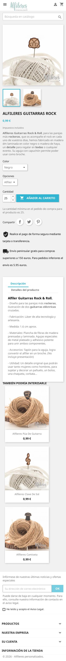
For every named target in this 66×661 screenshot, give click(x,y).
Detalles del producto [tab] (25, 290)
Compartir (19, 221)
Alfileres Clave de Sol (27, 494)
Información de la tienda (22, 651)
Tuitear (29, 221)
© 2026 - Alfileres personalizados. (23, 656)
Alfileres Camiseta (26, 554)
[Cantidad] (7, 198)
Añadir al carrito (37, 198)
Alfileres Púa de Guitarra (27, 433)
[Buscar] (33, 16)
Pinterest (38, 221)
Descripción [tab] (18, 283)
